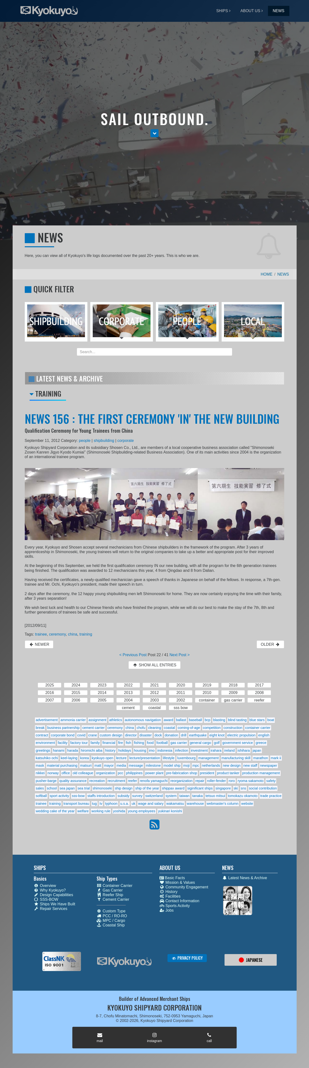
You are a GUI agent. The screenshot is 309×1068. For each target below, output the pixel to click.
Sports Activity (174, 906)
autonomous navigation (143, 720)
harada (72, 750)
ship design (124, 788)
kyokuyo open (102, 758)
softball (41, 796)
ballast (181, 720)
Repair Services (50, 909)
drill (183, 735)
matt (97, 765)
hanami (58, 750)
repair (199, 781)
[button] (154, 133)
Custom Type (111, 911)
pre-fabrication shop (181, 773)
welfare (83, 811)
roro (232, 781)
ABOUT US (250, 11)
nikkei (40, 773)
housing (140, 750)
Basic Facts (172, 878)
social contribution (263, 788)
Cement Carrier (113, 899)
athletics (115, 720)
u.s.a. (124, 803)
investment (199, 750)
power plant (154, 773)
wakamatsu (175, 803)
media (121, 765)
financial (108, 743)
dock (158, 735)
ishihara (244, 750)
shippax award (173, 788)
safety (271, 781)
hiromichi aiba (91, 750)
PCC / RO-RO (112, 916)
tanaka (197, 796)
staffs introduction (101, 796)
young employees (141, 811)
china (72, 634)
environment (45, 743)
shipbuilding (104, 440)
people (85, 440)
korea (84, 758)
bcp (207, 720)
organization (105, 773)
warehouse (195, 803)
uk (133, 803)
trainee (41, 634)
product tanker (228, 773)
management (208, 758)
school (52, 788)
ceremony (57, 634)
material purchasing (62, 765)
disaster (146, 735)
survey (137, 796)
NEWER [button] (39, 644)
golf (216, 743)
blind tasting (237, 720)
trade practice (270, 796)
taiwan (184, 796)
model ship (172, 765)
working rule (101, 811)
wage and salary (151, 803)
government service (237, 743)
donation (171, 735)
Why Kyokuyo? (50, 890)
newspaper (268, 765)
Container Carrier (115, 886)
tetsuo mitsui (215, 796)
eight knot (217, 735)
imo (151, 750)
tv (101, 803)
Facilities (170, 896)
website (247, 803)
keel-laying (69, 758)
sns (243, 788)
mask (40, 765)
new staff (250, 765)
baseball (195, 720)
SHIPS (222, 11)
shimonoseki (102, 788)
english (263, 735)
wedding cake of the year (55, 811)
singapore (223, 788)
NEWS (278, 11)
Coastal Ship (111, 925)
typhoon (111, 803)
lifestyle (169, 758)
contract (42, 735)
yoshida (119, 811)
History (168, 892)
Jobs (166, 910)
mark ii (276, 758)
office (66, 773)
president (207, 773)
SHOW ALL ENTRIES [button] (154, 665)
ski (236, 788)
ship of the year (147, 788)
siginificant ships (200, 788)
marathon (260, 758)
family (95, 743)
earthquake (198, 735)
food (150, 743)
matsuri (86, 765)
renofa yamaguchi (153, 781)
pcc (120, 773)
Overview (45, 886)
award (168, 720)
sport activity (59, 796)
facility (62, 743)
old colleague (83, 773)
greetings (43, 750)
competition (212, 728)
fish (128, 743)
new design (232, 765)
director (131, 735)
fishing (139, 743)
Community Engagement (183, 887)
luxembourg (186, 758)
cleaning (154, 728)
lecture (121, 758)
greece (261, 743)
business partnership (63, 728)
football (161, 743)
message (136, 765)
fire (120, 743)
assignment (98, 720)
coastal (169, 728)
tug (94, 803)
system (171, 796)
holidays (124, 750)
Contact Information (179, 901)
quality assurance (72, 781)
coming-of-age (189, 728)
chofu (141, 728)
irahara (216, 750)
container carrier (257, 728)
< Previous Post (133, 655)
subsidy (123, 796)
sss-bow (78, 796)
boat (270, 720)
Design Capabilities (53, 895)
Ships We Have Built (54, 904)
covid (81, 735)
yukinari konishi (170, 811)
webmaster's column (223, 803)
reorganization (181, 781)
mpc (195, 765)
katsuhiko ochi (47, 758)
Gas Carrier (110, 890)
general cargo (200, 743)
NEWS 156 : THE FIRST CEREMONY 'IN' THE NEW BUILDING (152, 418)
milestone (153, 765)
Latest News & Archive (244, 878)
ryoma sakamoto (250, 781)
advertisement (47, 720)
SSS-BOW (46, 899)
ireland (229, 750)
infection (181, 750)
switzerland (154, 796)
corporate (125, 440)
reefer (132, 781)
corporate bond (63, 735)
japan (256, 750)
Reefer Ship (110, 895)
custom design (111, 735)
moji (186, 765)
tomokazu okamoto (243, 796)
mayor (109, 765)
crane (92, 735)
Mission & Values (177, 882)
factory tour (79, 743)
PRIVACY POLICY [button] (187, 958)
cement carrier (93, 728)
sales (40, 788)
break (40, 728)
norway (53, 773)
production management (261, 773)
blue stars (256, 720)
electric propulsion (241, 735)
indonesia (164, 750)
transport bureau (76, 803)
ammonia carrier (73, 720)
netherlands (211, 765)
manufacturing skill (235, 758)
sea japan (67, 788)
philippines (134, 773)
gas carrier (178, 743)
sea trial (83, 788)
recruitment (116, 781)
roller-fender (216, 781)
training (85, 634)
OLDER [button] (270, 644)
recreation (97, 781)
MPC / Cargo (111, 920)
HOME (266, 274)
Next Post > (179, 655)
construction (233, 728)
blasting (219, 720)
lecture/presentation (144, 758)
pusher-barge (46, 781)
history (110, 750)
